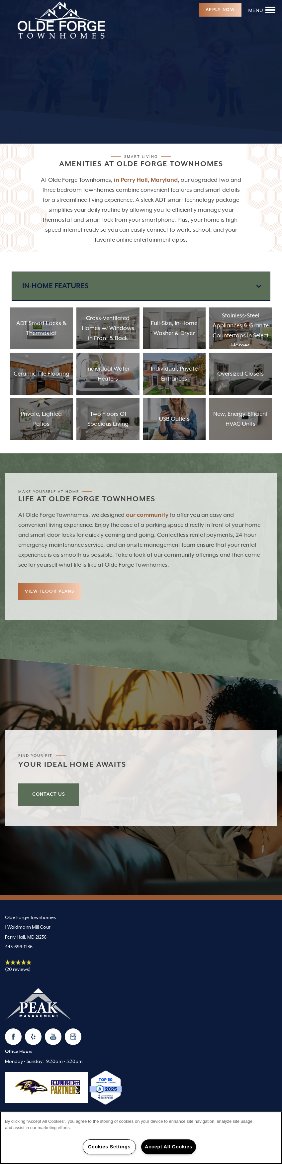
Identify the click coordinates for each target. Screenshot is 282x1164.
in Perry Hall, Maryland (146, 180)
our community (147, 515)
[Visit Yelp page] (33, 1036)
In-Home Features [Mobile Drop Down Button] (55, 286)
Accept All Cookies (168, 1146)
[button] (220, 10)
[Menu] (261, 10)
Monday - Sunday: (24, 1061)
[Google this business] (73, 1036)
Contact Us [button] (48, 794)
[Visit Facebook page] (13, 1036)
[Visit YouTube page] (53, 1036)
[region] (141, 1137)
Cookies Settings (109, 1146)
